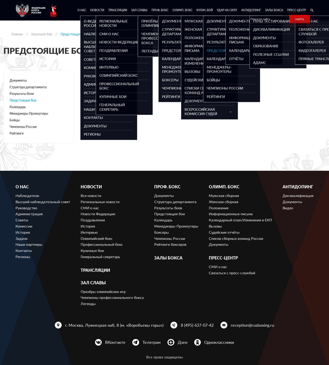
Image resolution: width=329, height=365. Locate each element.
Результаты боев (22, 94)
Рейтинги (17, 133)
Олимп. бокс (182, 10)
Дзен (182, 342)
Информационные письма (231, 214)
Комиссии (24, 226)
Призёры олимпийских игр (103, 291)
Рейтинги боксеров (170, 244)
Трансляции (117, 10)
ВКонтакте (115, 342)
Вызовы (215, 226)
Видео (288, 208)
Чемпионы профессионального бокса (112, 297)
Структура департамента (28, 87)
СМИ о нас (90, 208)
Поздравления (93, 220)
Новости (97, 10)
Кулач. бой (204, 10)
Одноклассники (219, 342)
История (23, 232)
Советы (22, 220)
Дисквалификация (298, 195)
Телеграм (152, 342)
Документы (18, 80)
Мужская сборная (224, 195)
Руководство (26, 208)
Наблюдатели (27, 195)
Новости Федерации (98, 214)
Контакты (24, 250)
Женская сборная (223, 201)
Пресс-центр (296, 10)
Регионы (23, 256)
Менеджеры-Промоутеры (29, 113)
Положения (218, 208)
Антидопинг (251, 10)
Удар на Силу (227, 10)
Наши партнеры (29, 244)
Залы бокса (274, 10)
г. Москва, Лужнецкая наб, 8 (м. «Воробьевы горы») (114, 325)
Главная (17, 34)
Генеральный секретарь (100, 256)
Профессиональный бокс (102, 244)
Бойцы (15, 120)
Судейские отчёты (224, 232)
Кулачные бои (92, 250)
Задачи (21, 238)
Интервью (89, 232)
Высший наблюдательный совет (43, 201)
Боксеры (161, 232)
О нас (81, 10)
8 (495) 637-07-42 (197, 325)
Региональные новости (100, 201)
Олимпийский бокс (97, 238)
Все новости (91, 195)
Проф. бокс (159, 10)
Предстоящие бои (23, 100)
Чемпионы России (23, 127)
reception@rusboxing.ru (252, 325)
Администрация (29, 214)
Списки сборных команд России (236, 238)
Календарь (18, 107)
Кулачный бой (41, 34)
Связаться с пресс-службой (232, 273)
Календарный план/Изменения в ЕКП (240, 220)
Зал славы (139, 10)
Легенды (88, 303)
